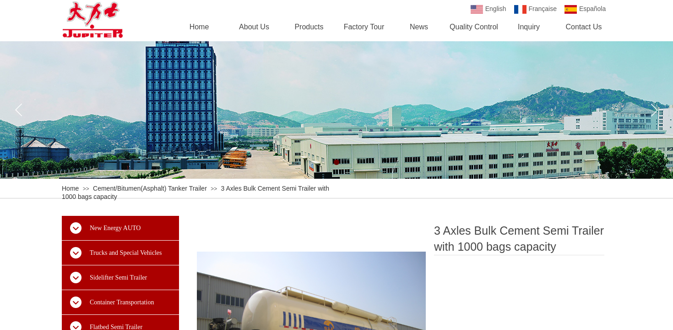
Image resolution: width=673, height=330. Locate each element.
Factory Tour (364, 27)
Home (70, 188)
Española (585, 9)
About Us (254, 27)
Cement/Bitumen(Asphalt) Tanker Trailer (150, 188)
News (419, 27)
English (488, 9)
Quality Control (474, 27)
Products (308, 27)
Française (535, 9)
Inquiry (529, 27)
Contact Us (583, 27)
